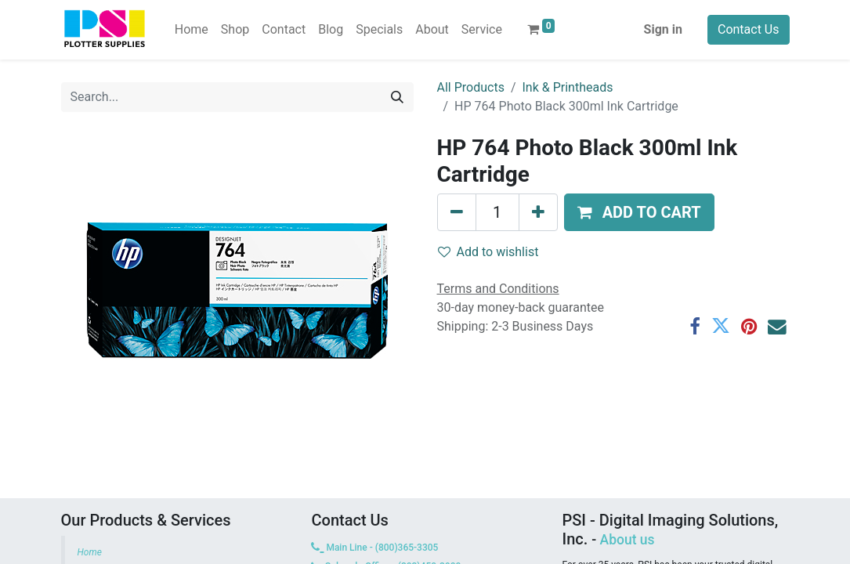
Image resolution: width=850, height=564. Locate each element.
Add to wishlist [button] (488, 251)
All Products (471, 87)
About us (627, 540)
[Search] (397, 97)
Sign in (663, 29)
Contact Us (748, 29)
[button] (639, 212)
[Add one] (538, 212)
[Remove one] (456, 212)
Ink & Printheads (568, 87)
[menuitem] (191, 29)
